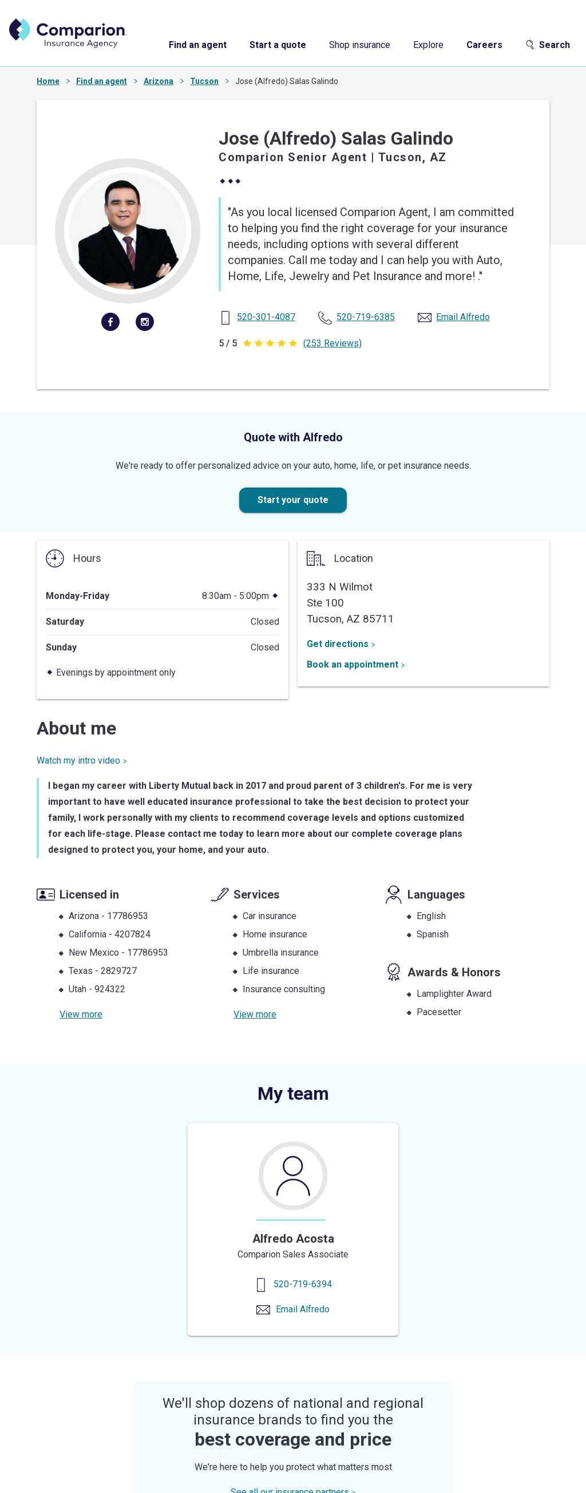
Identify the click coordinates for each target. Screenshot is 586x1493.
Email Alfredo (303, 1309)
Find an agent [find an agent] (198, 44)
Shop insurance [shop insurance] (359, 44)
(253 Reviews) (332, 343)
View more (81, 1014)
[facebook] (110, 322)
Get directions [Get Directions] (341, 643)
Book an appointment (356, 664)
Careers (484, 44)
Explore (428, 44)
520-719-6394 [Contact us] (303, 1284)
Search (547, 44)
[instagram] (145, 322)
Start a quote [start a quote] (278, 44)
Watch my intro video (82, 760)
